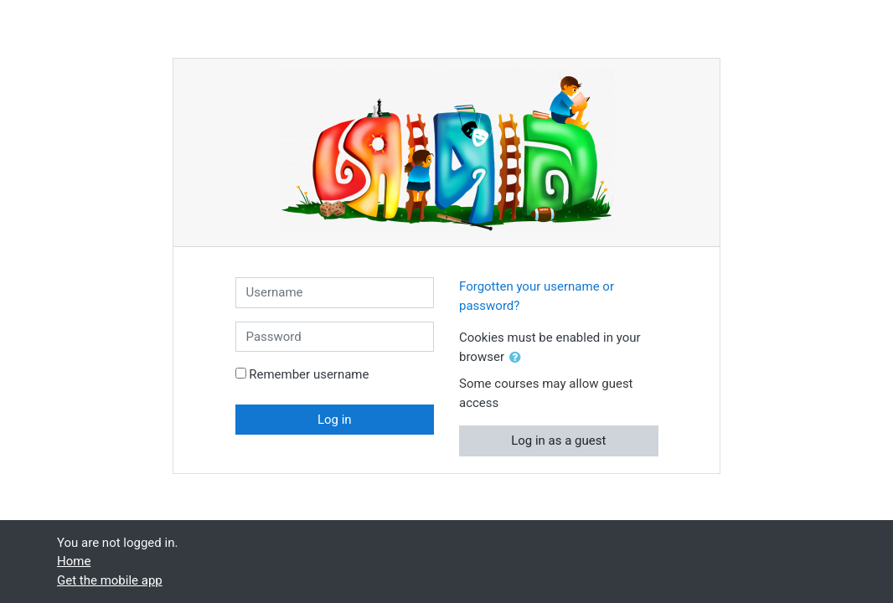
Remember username (309, 374)
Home (73, 561)
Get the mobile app (110, 580)
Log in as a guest (558, 440)
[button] (518, 358)
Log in (334, 419)
